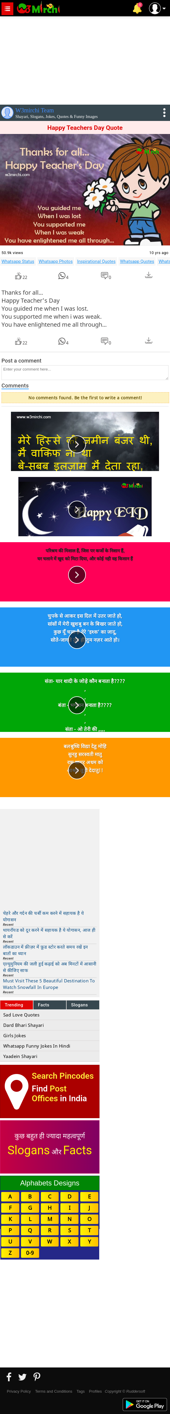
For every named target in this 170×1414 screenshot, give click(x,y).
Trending (14, 1005)
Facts (43, 1005)
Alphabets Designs (49, 1183)
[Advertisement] (85, 59)
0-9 (30, 1252)
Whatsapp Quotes (137, 261)
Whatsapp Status (17, 261)
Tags (81, 1391)
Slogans (79, 1005)
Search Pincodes (63, 1076)
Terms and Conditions (53, 1391)
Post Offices (49, 1093)
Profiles (95, 1391)
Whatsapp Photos (56, 261)
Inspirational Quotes (96, 261)
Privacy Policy (19, 1391)
